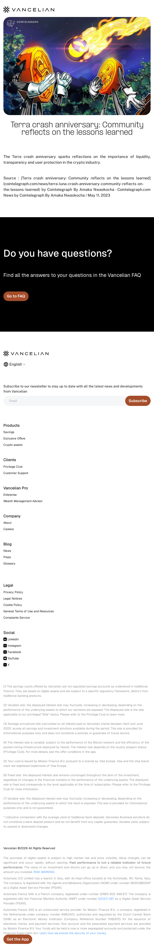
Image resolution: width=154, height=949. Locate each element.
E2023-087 (106, 899)
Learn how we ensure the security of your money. (73, 933)
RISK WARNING (43, 872)
